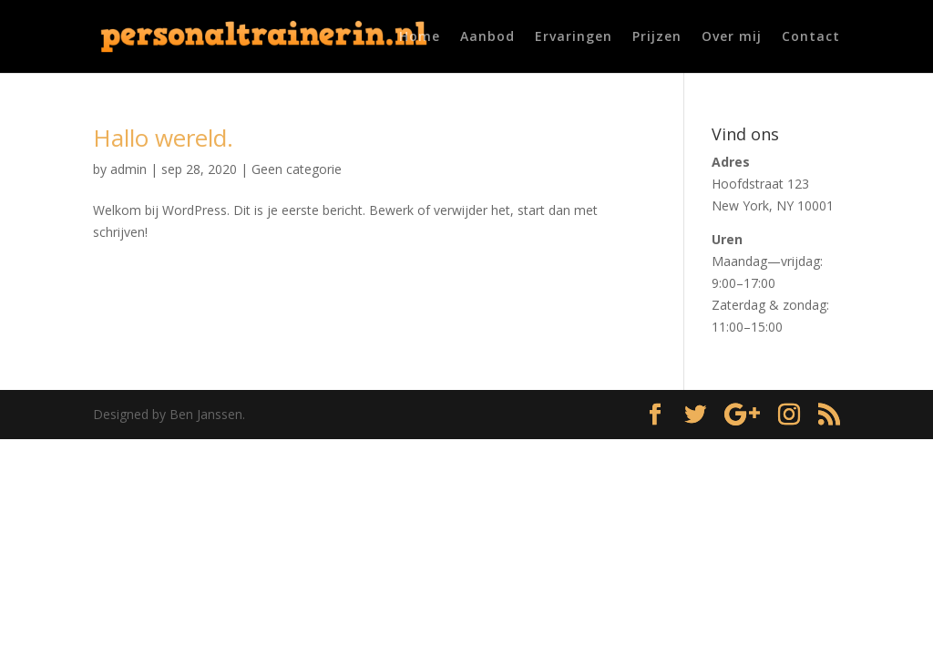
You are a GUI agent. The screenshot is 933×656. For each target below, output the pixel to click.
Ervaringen (573, 37)
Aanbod (487, 37)
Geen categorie (296, 169)
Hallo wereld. (163, 137)
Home (419, 37)
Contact (811, 37)
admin (128, 169)
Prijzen (657, 37)
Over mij (732, 37)
